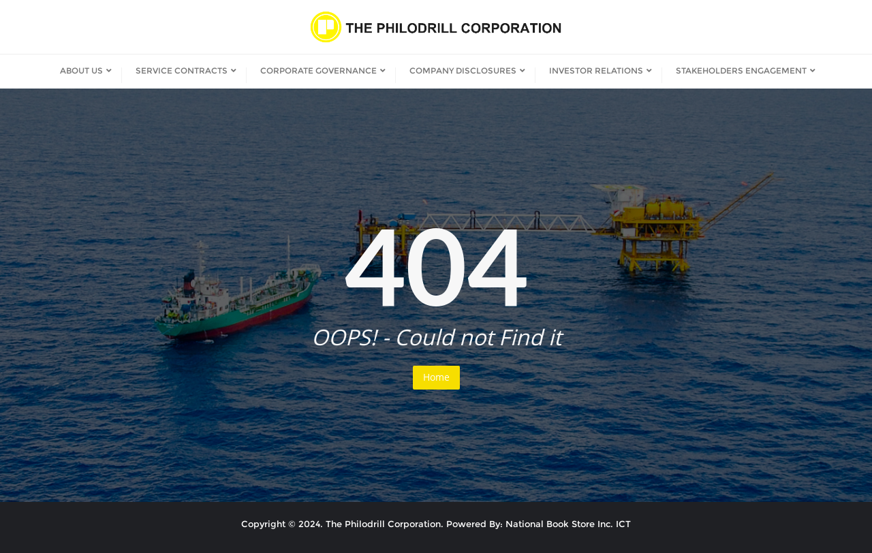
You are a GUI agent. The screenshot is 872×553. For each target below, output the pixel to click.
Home (436, 376)
